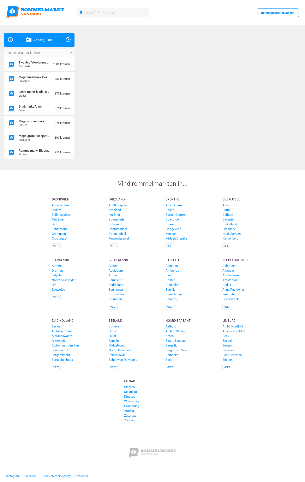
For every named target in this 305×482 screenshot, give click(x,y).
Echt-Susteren (232, 355)
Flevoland (60, 260)
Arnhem (114, 275)
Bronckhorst (117, 294)
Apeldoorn (116, 270)
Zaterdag (130, 415)
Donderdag (131, 406)
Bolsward (115, 224)
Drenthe (173, 199)
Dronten (57, 270)
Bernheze (172, 355)
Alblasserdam (61, 331)
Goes (112, 331)
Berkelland (116, 285)
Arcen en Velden (233, 331)
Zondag (129, 420)
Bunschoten (174, 294)
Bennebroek (230, 299)
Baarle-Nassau (176, 341)
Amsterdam (230, 280)
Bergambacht (61, 355)
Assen (170, 210)
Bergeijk (171, 345)
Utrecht (172, 260)
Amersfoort (173, 270)
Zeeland (115, 321)
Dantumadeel (118, 229)
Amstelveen (230, 275)
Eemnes (171, 299)
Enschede (229, 229)
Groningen (60, 199)
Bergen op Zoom (177, 350)
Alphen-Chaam (176, 331)
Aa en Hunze (174, 205)
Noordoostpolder (64, 280)
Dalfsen (227, 215)
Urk (54, 285)
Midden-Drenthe (176, 238)
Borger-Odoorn (176, 215)
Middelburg (116, 345)
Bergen (227, 345)
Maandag (130, 392)
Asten (170, 336)
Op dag (129, 381)
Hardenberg (230, 238)
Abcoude (172, 266)
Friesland (117, 199)
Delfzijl (56, 224)
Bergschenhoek (62, 360)
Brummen (115, 299)
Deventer (228, 219)
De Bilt (170, 280)
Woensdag (131, 401)
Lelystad (57, 275)
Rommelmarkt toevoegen (277, 12)
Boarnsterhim (118, 219)
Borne (226, 210)
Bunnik (170, 289)
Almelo (227, 205)
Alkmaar (228, 270)
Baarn (169, 275)
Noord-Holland (235, 260)
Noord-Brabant (178, 321)
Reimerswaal (117, 355)
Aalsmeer (229, 266)
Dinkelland (229, 224)
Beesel (227, 341)
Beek (225, 336)
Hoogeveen (173, 229)
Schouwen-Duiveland (123, 360)
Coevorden (173, 219)
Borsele (114, 326)
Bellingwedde (61, 215)
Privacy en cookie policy (56, 476)
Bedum (56, 210)
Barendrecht (60, 350)
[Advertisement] (275, 95)
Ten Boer (58, 219)
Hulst (112, 336)
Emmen (171, 224)
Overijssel (231, 199)
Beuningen (116, 289)
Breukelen (172, 285)
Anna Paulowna (233, 289)
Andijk (226, 285)
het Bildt (114, 215)
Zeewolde (58, 289)
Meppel (171, 234)
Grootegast (59, 238)
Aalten (113, 266)
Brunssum (229, 350)
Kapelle (114, 341)
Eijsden (227, 360)
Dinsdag (129, 396)
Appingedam (60, 205)
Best (169, 360)
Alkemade (59, 341)
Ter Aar (57, 326)
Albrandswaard (62, 336)
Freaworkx (82, 476)
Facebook (30, 476)
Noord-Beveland (120, 350)
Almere (57, 266)
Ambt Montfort (232, 326)
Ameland (115, 210)
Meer (56, 246)
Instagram (13, 476)
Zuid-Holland (62, 321)
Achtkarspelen (118, 205)
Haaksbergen (231, 234)
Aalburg (171, 326)
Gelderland (118, 260)
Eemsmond (59, 229)
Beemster (229, 294)
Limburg (228, 321)
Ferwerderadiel (119, 238)
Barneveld (115, 280)
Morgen (129, 387)
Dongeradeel (117, 234)
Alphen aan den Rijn (65, 345)
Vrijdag (129, 411)
